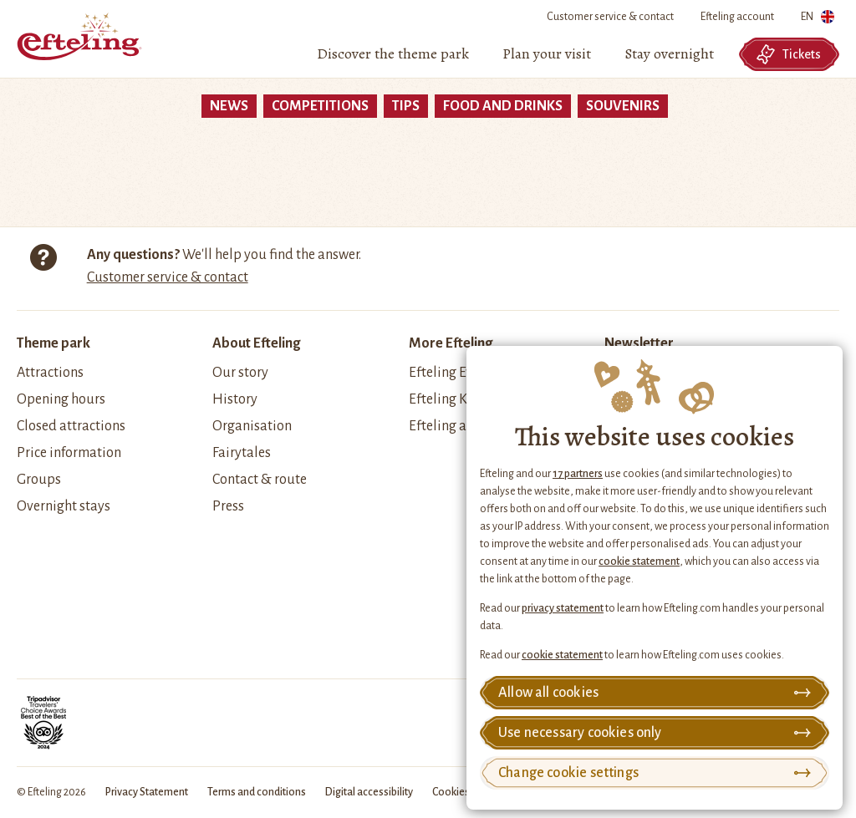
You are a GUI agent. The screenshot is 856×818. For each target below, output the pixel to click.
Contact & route (259, 479)
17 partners (578, 474)
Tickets (788, 54)
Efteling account (737, 17)
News (229, 106)
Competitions (320, 106)
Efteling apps (449, 426)
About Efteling (256, 343)
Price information (69, 452)
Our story (240, 372)
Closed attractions (71, 426)
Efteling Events (453, 372)
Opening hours (61, 399)
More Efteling (450, 343)
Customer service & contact (610, 17)
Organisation (252, 426)
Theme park (53, 343)
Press (228, 506)
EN (817, 19)
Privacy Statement (146, 792)
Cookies (451, 792)
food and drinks (503, 106)
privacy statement (563, 608)
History (234, 399)
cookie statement (639, 561)
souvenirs (623, 106)
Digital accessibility (369, 792)
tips (406, 106)
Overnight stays (63, 506)
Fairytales (241, 452)
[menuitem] (393, 54)
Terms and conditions (256, 792)
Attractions (50, 372)
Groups (39, 479)
